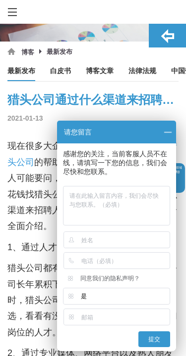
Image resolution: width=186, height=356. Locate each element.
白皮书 (60, 71)
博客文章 (100, 71)
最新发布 (21, 71)
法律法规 (142, 71)
